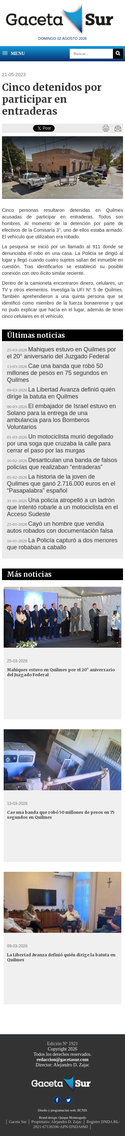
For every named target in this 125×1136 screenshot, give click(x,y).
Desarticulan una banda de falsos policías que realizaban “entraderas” (62, 463)
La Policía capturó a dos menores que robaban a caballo (62, 544)
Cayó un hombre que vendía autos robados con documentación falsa (60, 527)
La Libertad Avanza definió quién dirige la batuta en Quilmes (61, 393)
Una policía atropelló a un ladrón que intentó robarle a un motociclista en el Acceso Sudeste (62, 507)
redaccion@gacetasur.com (63, 1059)
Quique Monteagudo (72, 1117)
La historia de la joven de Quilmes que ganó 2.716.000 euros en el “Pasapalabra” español (61, 483)
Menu (13, 53)
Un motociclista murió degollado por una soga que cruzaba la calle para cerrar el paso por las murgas (60, 443)
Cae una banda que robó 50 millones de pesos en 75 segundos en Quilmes (57, 373)
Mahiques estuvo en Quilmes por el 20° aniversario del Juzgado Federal (61, 353)
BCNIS (82, 1110)
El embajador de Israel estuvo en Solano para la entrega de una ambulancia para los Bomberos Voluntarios (61, 416)
